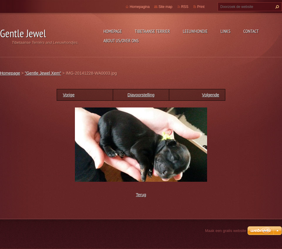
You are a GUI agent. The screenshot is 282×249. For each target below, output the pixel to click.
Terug (141, 194)
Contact (251, 31)
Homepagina (140, 7)
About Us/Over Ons (121, 40)
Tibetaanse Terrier (152, 31)
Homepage (112, 31)
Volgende (210, 94)
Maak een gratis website (225, 230)
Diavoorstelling (141, 94)
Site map (165, 7)
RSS (185, 7)
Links (226, 31)
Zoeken (276, 6)
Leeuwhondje (195, 31)
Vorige (69, 94)
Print (200, 7)
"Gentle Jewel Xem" (43, 73)
